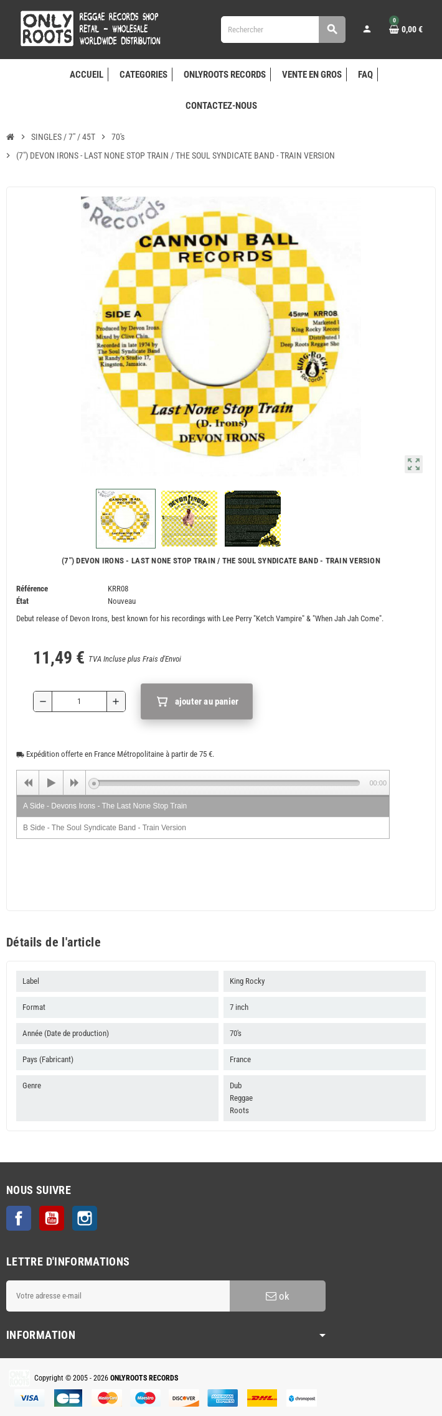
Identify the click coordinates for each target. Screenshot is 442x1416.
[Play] (51, 782)
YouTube (51, 1218)
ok (277, 1296)
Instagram (84, 1218)
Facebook (18, 1218)
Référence (32, 588)
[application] (203, 782)
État (22, 601)
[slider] (227, 783)
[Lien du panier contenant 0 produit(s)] (406, 29)
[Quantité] (79, 701)
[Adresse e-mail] (118, 1296)
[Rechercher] (283, 29)
